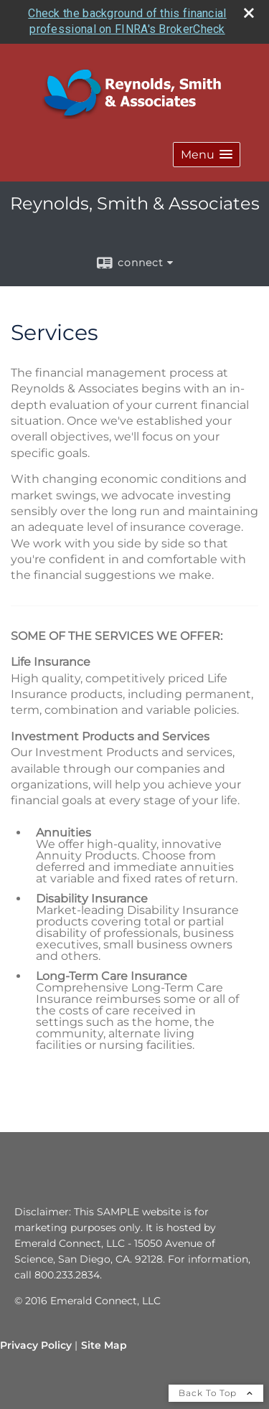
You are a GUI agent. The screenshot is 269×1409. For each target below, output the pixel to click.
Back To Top (216, 1392)
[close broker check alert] (249, 13)
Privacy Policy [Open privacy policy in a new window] (36, 1345)
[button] (206, 154)
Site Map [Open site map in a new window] (104, 1345)
